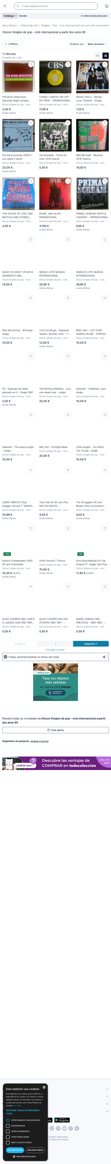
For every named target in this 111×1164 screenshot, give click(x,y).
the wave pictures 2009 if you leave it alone (16, 157)
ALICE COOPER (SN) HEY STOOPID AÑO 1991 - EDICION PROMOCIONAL (53, 620)
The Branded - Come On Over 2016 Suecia (53, 157)
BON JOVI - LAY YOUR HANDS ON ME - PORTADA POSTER (91, 332)
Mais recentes (96, 44)
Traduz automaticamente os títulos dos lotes (31, 657)
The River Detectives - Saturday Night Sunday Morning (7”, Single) (15, 98)
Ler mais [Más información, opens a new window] (17, 1105)
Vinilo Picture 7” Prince (52, 560)
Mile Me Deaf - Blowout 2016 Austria (89, 157)
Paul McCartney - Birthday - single (18, 332)
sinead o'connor (39, 741)
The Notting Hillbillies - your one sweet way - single (55, 390)
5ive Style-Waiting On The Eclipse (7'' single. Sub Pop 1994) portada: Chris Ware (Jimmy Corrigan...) (91, 562)
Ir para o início (55, 649)
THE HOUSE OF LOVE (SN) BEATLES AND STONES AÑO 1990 (17, 215)
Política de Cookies (59, 1139)
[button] (25, 1112)
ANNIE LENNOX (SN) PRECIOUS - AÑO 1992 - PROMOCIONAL (90, 620)
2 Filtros (11, 44)
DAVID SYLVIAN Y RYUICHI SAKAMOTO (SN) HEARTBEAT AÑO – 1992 (17, 273)
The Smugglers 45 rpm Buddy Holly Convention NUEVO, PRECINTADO (90, 504)
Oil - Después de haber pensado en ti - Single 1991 (17, 390)
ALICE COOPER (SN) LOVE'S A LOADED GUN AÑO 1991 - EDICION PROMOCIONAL (18, 620)
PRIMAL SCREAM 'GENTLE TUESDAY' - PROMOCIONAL (92, 215)
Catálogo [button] (9, 15)
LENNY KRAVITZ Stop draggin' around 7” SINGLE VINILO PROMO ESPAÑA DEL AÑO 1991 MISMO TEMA (17, 504)
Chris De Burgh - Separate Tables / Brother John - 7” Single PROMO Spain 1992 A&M (54, 332)
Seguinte (91, 643)
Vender (23, 15)
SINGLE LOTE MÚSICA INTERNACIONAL (52, 273)
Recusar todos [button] (35, 1150)
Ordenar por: (77, 44)
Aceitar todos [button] (15, 1150)
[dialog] (25, 1122)
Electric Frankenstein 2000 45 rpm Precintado (17, 562)
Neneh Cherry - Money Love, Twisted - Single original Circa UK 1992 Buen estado (92, 98)
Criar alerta (55, 730)
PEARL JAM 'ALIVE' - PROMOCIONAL (51, 215)
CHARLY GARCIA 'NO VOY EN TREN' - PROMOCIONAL (54, 98)
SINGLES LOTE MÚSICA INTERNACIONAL (89, 273)
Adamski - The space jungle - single (18, 448)
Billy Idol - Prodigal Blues (53, 446)
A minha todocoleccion (94, 15)
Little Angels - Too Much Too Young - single (90, 448)
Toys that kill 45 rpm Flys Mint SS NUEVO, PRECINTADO (53, 504)
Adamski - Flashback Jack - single (92, 390)
